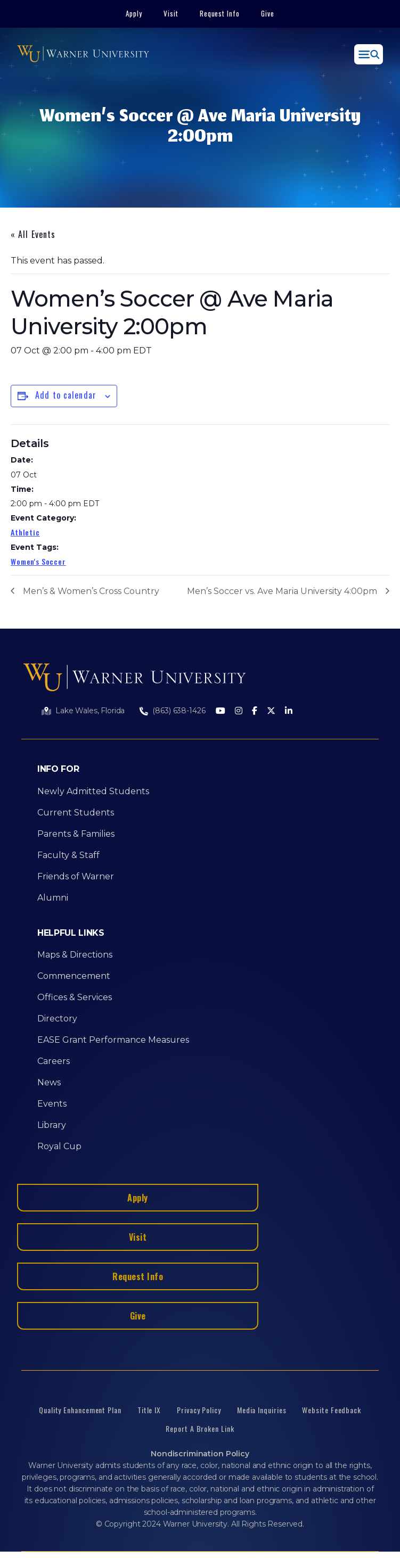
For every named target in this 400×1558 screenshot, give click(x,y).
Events (52, 1104)
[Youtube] (220, 711)
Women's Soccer (38, 561)
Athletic (25, 532)
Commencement (73, 976)
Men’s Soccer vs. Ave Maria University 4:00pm (282, 591)
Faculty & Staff (68, 855)
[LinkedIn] (288, 711)
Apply (134, 13)
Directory (57, 1018)
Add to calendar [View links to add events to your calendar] (65, 395)
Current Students (75, 812)
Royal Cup (59, 1146)
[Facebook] (254, 711)
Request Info (220, 13)
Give (267, 13)
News (49, 1082)
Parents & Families (76, 834)
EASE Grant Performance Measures (113, 1040)
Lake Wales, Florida (90, 710)
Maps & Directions (74, 955)
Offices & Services (74, 997)
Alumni (52, 898)
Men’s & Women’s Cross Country (91, 591)
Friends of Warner (75, 876)
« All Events (33, 234)
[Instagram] (238, 711)
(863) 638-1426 (178, 710)
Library (51, 1125)
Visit (171, 13)
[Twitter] (271, 711)
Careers (53, 1061)
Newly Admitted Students (93, 791)
